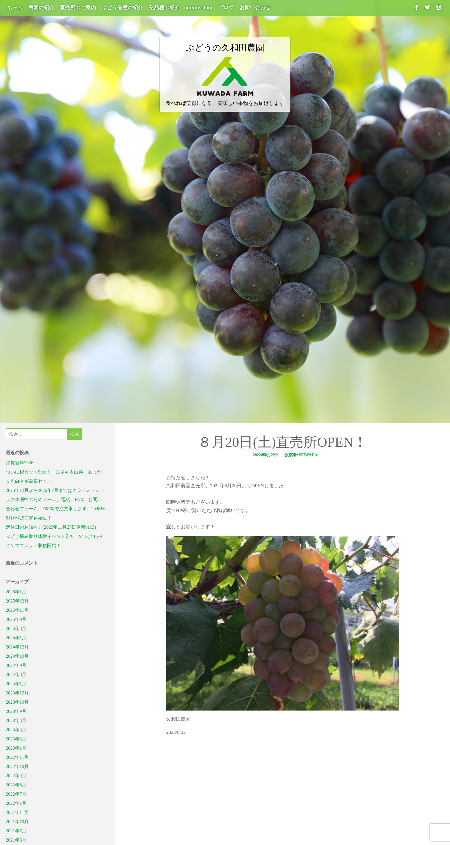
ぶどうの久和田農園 (225, 47)
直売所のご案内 (78, 7)
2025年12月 (17, 600)
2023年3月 (16, 729)
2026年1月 (16, 591)
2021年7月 (16, 830)
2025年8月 (16, 628)
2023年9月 (16, 711)
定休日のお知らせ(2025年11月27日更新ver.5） (52, 527)
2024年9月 (16, 665)
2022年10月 (17, 766)
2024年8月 (16, 674)
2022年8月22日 (266, 455)
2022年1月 (16, 803)
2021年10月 (17, 821)
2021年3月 (16, 840)
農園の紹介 (41, 7)
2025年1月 (16, 637)
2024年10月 (17, 656)
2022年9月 (16, 775)
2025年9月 (16, 619)
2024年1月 (16, 683)
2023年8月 (16, 720)
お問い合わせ (255, 7)
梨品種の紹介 (164, 7)
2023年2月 (16, 738)
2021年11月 (17, 812)
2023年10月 (17, 702)
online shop (199, 7)
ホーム (15, 7)
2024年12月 (17, 646)
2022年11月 (17, 757)
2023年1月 (16, 748)
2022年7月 (16, 794)
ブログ (226, 7)
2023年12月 (17, 692)
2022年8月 (16, 784)
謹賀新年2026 (19, 462)
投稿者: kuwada (301, 455)
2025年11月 (17, 610)
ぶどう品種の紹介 (122, 7)
